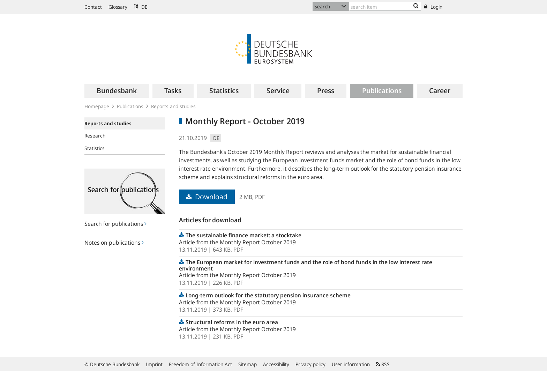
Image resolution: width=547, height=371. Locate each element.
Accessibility (276, 364)
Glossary (117, 6)
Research (94, 135)
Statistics (94, 148)
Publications (130, 106)
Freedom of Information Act (200, 364)
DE (141, 6)
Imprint (154, 364)
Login (433, 6)
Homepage (96, 106)
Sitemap (247, 364)
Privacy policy (310, 364)
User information (351, 364)
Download (206, 196)
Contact (93, 6)
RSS (383, 364)
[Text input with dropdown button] (385, 6)
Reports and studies (173, 106)
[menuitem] (116, 91)
